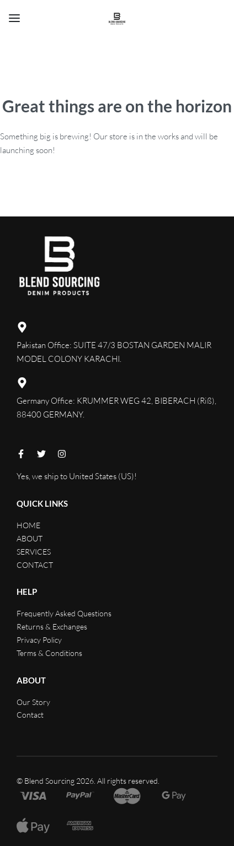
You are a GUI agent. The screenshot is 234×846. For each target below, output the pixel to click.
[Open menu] (14, 18)
